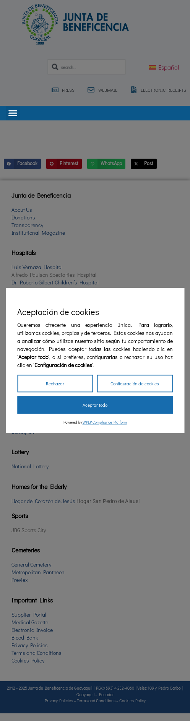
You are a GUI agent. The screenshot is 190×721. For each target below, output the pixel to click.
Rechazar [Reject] (55, 384)
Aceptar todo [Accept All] (95, 405)
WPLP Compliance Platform (105, 422)
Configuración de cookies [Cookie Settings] (134, 384)
